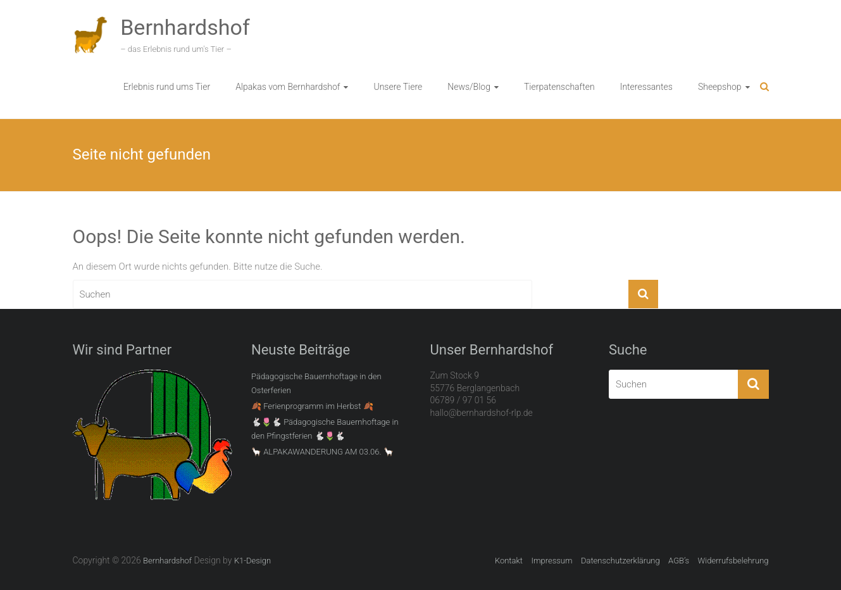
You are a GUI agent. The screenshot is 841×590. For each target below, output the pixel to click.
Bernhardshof (185, 27)
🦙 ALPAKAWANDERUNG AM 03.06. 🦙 (322, 451)
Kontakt (509, 560)
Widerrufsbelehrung (733, 560)
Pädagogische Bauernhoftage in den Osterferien (316, 383)
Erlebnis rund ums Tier (166, 87)
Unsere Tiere (397, 87)
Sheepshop (720, 87)
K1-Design (252, 560)
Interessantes (646, 87)
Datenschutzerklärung (620, 560)
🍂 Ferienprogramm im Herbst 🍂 (312, 406)
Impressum (551, 560)
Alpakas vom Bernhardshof (287, 87)
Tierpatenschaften (559, 87)
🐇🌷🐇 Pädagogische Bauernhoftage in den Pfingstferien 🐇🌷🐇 (325, 429)
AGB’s (678, 560)
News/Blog (468, 87)
